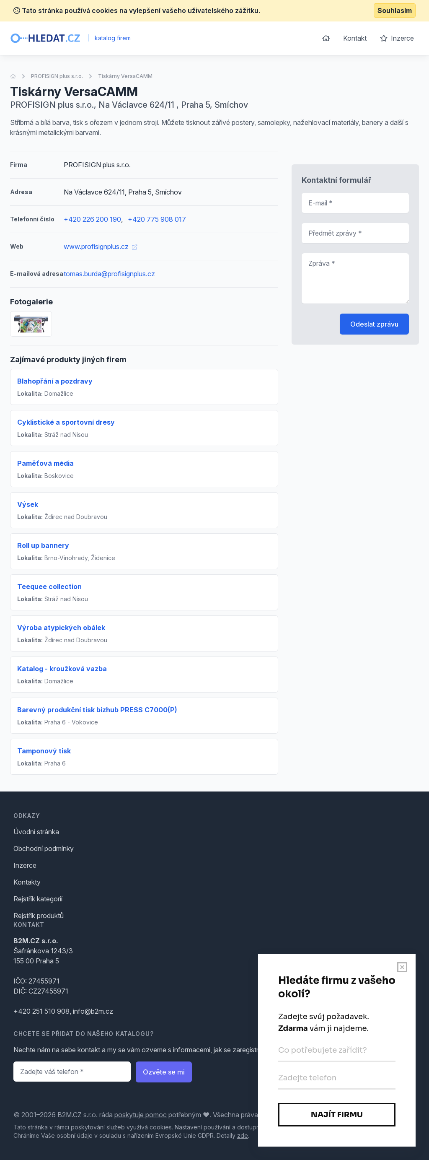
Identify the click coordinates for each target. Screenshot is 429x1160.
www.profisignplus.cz (100, 246)
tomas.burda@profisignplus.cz (109, 274)
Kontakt (355, 38)
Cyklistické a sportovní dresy (66, 422)
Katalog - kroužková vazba (62, 668)
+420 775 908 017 (157, 219)
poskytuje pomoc (140, 1115)
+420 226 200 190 (92, 219)
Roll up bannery (43, 545)
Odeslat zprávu (374, 324)
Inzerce (397, 38)
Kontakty (27, 882)
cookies (161, 1127)
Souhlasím (394, 10)
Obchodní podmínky (43, 848)
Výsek (27, 504)
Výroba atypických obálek (61, 627)
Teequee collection (49, 586)
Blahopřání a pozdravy (55, 381)
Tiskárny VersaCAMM (125, 76)
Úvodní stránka (36, 832)
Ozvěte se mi (164, 1072)
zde (242, 1135)
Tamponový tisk (44, 751)
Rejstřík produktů (38, 915)
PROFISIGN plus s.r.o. (57, 76)
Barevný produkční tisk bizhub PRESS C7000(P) (97, 710)
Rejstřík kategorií (37, 899)
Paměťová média (45, 463)
